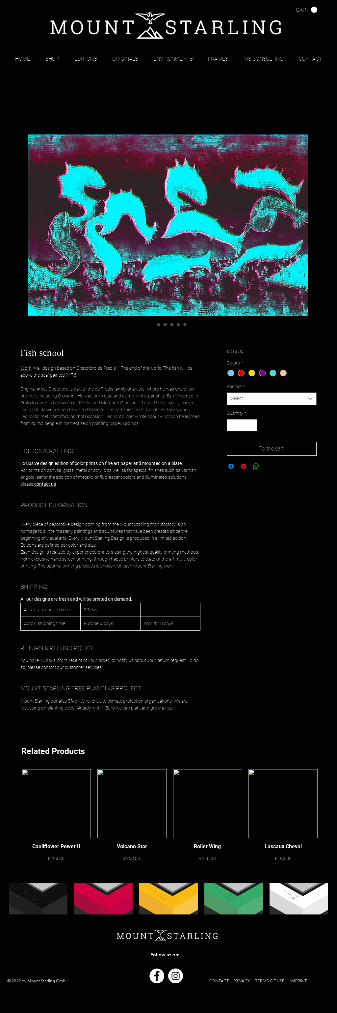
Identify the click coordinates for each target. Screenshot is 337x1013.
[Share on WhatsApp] (256, 466)
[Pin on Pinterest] (243, 466)
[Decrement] (232, 425)
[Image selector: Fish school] (152, 324)
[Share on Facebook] (231, 466)
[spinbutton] (242, 425)
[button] (306, 10)
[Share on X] (268, 466)
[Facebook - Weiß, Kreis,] (156, 976)
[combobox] (272, 398)
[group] (169, 816)
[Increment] (252, 425)
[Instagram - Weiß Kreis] (175, 976)
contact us (45, 484)
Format (236, 386)
